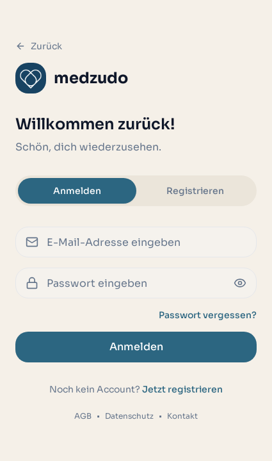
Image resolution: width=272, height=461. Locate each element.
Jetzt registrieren (182, 389)
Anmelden (136, 346)
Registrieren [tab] (195, 191)
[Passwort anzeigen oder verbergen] (240, 283)
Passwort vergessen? (208, 315)
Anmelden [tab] (77, 191)
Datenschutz (129, 416)
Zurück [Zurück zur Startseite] (38, 46)
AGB (83, 416)
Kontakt (182, 416)
